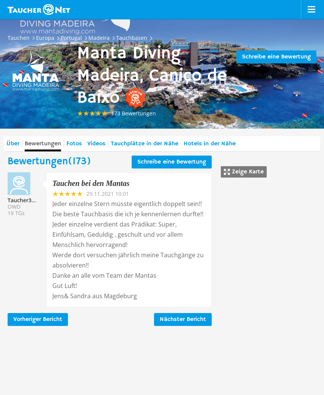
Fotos (74, 144)
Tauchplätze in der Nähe (144, 144)
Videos (96, 144)
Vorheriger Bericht (37, 319)
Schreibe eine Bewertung (276, 57)
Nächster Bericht (183, 319)
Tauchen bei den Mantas (90, 183)
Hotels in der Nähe (210, 144)
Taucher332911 (27, 200)
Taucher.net (39, 9)
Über (12, 144)
